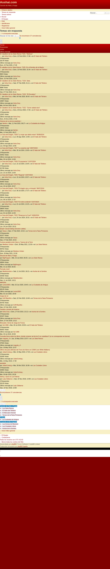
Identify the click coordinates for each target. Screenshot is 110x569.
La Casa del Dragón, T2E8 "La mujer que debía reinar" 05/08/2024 (22, 134)
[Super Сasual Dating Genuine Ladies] (12, 229)
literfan (5, 123)
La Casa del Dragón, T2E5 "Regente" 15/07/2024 (16, 175)
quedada (3, 363)
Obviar (2, 8)
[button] (1, 43)
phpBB (13, 444)
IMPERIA (3, 282)
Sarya (5, 231)
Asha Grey (8, 56)
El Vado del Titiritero (40, 56)
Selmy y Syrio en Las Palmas (9, 376)
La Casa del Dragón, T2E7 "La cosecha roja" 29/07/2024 (19, 148)
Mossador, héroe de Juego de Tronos (12, 323)
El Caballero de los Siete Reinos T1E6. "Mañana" (16, 54)
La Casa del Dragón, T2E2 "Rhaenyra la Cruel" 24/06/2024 (19, 215)
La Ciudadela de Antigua (37, 123)
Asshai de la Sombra (40, 271)
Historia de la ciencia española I (10, 121)
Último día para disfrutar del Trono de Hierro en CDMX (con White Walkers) (25, 350)
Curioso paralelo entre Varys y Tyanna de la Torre (16, 242)
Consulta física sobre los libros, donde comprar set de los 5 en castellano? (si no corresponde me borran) (35, 336)
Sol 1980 (5, 325)
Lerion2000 (6, 285)
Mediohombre (7, 271)
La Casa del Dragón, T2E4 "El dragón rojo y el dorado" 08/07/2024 (22, 188)
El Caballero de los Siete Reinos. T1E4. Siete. (15, 81)
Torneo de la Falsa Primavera (38, 231)
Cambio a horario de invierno (9, 309)
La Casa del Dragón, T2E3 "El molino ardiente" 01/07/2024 (19, 202)
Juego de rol (4, 296)
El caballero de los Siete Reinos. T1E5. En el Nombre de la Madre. (22, 67)
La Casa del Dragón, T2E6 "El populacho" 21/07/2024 (18, 161)
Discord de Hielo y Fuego (8, 255)
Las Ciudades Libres (40, 352)
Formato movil (4, 269)
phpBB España (23, 446)
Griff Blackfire (7, 298)
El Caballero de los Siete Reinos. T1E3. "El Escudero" (18, 94)
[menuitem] (7, 12)
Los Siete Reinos (41, 244)
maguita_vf (6, 338)
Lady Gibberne (7, 379)
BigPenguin (6, 258)
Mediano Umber (8, 244)
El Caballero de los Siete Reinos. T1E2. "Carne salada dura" (20, 108)
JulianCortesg (7, 352)
